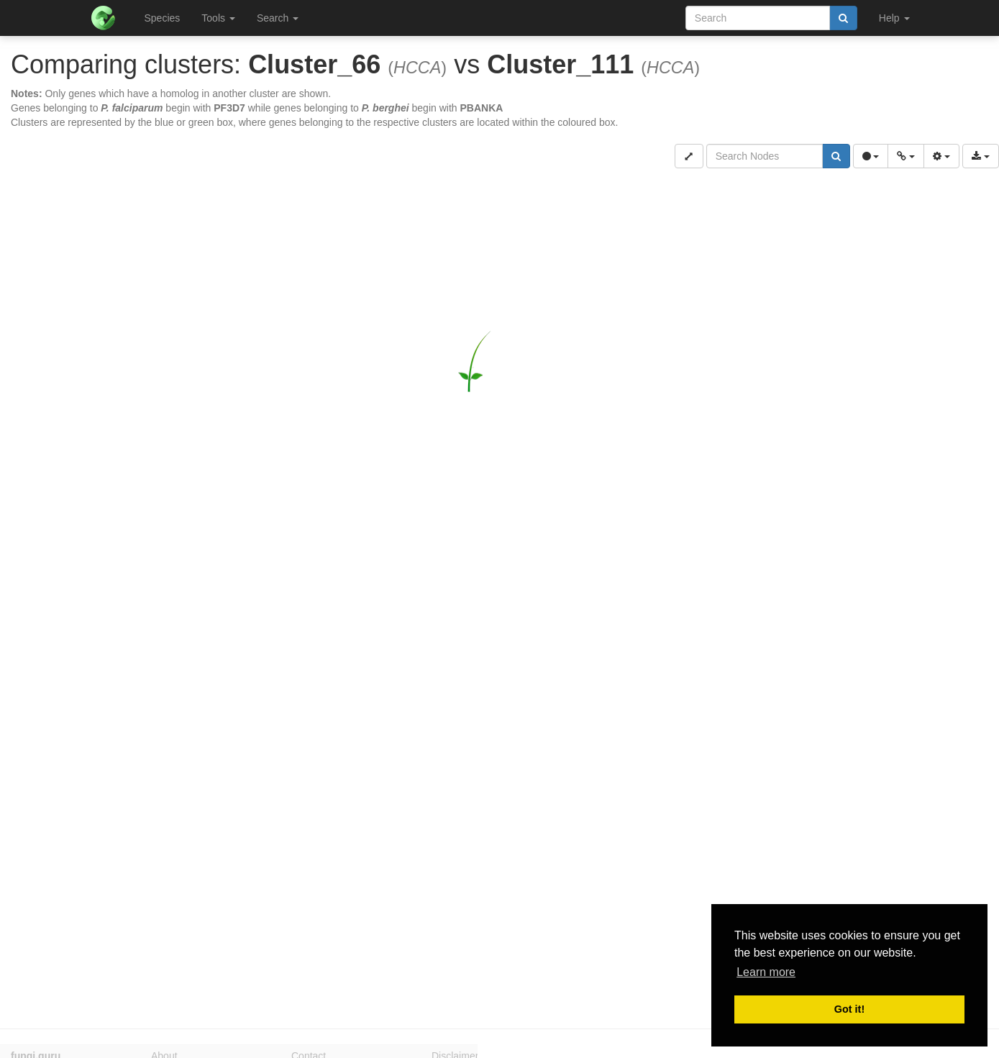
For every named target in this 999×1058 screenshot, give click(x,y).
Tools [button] (218, 18)
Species (163, 18)
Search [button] (277, 18)
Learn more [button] (765, 972)
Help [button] (894, 18)
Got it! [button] (849, 1009)
